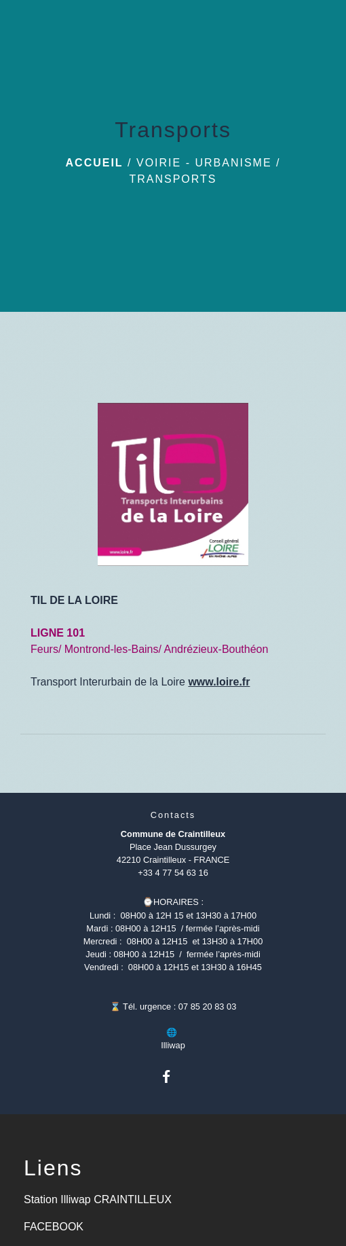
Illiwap (173, 1045)
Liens (53, 1168)
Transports (172, 179)
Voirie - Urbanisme (204, 162)
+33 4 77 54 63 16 (173, 873)
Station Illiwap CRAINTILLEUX (98, 1199)
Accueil (94, 162)
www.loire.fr (219, 682)
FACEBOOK (53, 1226)
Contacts (173, 815)
